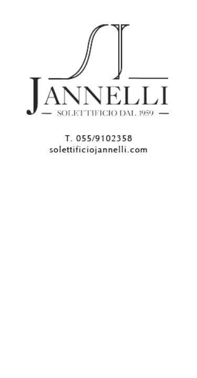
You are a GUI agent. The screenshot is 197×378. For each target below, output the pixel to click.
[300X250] (98, 162)
